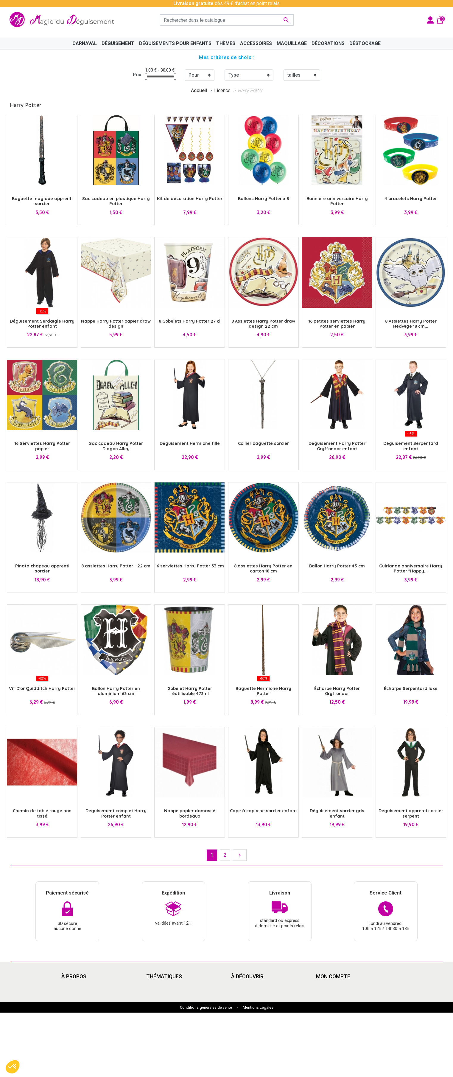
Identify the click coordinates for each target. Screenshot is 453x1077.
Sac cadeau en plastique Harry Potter (116, 201)
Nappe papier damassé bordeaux (189, 813)
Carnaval (155, 1015)
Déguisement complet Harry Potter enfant (116, 813)
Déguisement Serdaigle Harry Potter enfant (42, 323)
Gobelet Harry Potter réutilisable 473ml (189, 691)
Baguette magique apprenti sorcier (42, 201)
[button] (12, 1067)
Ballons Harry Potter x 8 (263, 198)
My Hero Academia (251, 1029)
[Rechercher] (227, 20)
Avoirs (322, 1001)
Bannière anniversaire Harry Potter (337, 201)
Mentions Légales (258, 1072)
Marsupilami (159, 1044)
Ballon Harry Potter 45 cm (337, 566)
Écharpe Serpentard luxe (411, 688)
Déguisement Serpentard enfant (410, 446)
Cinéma (239, 986)
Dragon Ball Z (245, 1022)
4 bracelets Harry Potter (410, 198)
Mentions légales (79, 993)
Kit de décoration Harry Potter (189, 198)
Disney (153, 986)
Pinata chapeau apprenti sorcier (42, 568)
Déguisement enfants (253, 1015)
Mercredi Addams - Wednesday (179, 1029)
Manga (153, 993)
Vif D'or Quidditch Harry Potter (42, 688)
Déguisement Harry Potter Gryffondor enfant (337, 446)
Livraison (70, 986)
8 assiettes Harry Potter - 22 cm (115, 566)
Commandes (329, 993)
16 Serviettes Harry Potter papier (42, 446)
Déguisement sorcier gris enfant (337, 813)
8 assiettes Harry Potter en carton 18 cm (263, 568)
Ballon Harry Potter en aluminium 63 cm (116, 691)
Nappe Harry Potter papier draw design (116, 323)
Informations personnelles (343, 986)
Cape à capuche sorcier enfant (263, 810)
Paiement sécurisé (81, 1015)
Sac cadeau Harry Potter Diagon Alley (116, 446)
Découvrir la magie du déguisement (98, 1008)
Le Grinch (156, 1036)
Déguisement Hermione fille (190, 443)
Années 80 (157, 1008)
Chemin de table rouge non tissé (42, 813)
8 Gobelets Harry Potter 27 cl (189, 321)
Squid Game (158, 1022)
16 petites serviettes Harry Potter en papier (337, 323)
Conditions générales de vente (206, 1072)
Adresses (326, 1008)
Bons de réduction (335, 1015)
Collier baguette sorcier (263, 443)
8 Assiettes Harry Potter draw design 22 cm (263, 323)
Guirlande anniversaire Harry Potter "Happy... (410, 568)
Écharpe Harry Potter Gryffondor (337, 691)
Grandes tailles (162, 1001)
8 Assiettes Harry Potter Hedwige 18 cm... (411, 323)
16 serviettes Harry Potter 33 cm (189, 566)
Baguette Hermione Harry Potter (263, 691)
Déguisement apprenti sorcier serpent (411, 813)
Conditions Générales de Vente (93, 1001)
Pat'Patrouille (245, 1008)
